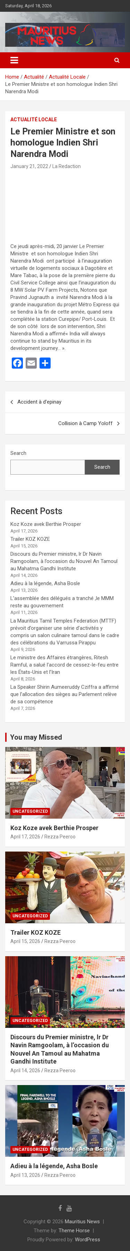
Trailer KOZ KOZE (30, 539)
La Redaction (66, 166)
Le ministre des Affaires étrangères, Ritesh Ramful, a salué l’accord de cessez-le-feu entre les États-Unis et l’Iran (64, 664)
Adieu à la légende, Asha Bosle (45, 583)
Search (18, 453)
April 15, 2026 (25, 941)
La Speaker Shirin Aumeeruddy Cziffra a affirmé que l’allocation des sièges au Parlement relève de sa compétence (64, 694)
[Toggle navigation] (14, 60)
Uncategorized (30, 811)
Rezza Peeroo (60, 836)
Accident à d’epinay (39, 402)
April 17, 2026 (25, 836)
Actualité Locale (33, 119)
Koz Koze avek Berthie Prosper (45, 524)
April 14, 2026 (25, 1070)
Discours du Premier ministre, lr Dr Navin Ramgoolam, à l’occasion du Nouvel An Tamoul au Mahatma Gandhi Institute (64, 561)
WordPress (87, 1239)
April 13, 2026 (25, 1175)
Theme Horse (74, 1230)
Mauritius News (82, 1221)
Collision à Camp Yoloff (85, 423)
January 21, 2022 (29, 166)
